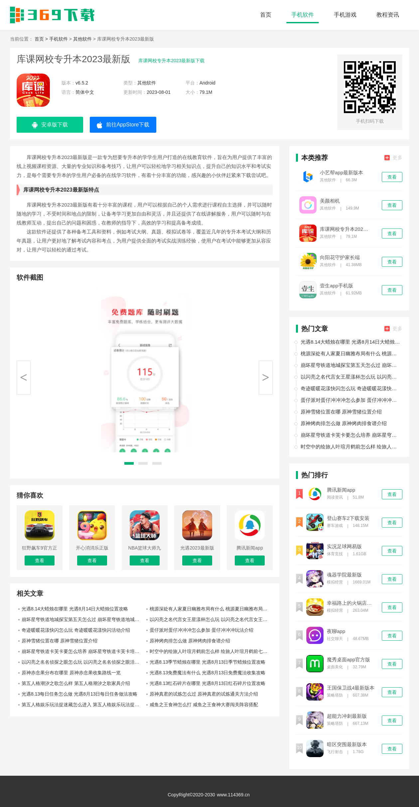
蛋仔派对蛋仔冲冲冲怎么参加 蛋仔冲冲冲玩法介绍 (201, 630)
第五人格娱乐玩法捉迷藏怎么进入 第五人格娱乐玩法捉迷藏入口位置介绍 (83, 704)
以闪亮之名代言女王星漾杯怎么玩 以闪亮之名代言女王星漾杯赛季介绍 (211, 619)
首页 (265, 15)
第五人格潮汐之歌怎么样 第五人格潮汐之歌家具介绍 (76, 683)
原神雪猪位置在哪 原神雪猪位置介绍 (59, 640)
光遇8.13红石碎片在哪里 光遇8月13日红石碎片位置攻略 (208, 683)
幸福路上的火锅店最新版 (351, 603)
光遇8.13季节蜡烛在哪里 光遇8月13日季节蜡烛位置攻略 (208, 662)
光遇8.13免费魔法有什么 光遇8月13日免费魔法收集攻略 (208, 672)
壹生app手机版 (336, 285)
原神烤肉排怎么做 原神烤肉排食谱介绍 (190, 640)
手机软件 (302, 15)
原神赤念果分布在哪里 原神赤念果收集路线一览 (71, 672)
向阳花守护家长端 (340, 257)
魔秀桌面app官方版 (348, 659)
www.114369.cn (233, 794)
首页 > (42, 39)
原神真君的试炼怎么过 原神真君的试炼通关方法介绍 (204, 694)
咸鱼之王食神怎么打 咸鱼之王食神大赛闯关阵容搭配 (204, 704)
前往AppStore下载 (123, 125)
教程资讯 (387, 15)
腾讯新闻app (341, 490)
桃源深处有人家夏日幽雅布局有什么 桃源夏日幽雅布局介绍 (211, 608)
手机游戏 (345, 15)
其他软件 (82, 39)
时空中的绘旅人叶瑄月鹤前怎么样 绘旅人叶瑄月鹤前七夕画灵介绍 (211, 651)
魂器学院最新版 (344, 574)
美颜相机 (330, 201)
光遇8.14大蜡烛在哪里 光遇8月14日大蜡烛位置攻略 (75, 608)
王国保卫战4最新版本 (350, 688)
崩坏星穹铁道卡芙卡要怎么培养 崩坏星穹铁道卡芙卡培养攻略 (83, 651)
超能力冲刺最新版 (347, 716)
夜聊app (336, 631)
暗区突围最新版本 (347, 744)
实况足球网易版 (344, 546)
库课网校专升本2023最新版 (344, 229)
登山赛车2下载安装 (348, 518)
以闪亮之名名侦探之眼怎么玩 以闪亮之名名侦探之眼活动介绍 (83, 662)
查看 (392, 177)
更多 (393, 157)
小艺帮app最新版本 (341, 172)
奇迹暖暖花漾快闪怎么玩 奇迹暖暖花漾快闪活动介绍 (76, 630)
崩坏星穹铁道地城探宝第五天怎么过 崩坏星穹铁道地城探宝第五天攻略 (83, 619)
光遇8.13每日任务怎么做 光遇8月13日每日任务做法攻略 (80, 694)
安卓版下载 (50, 125)
